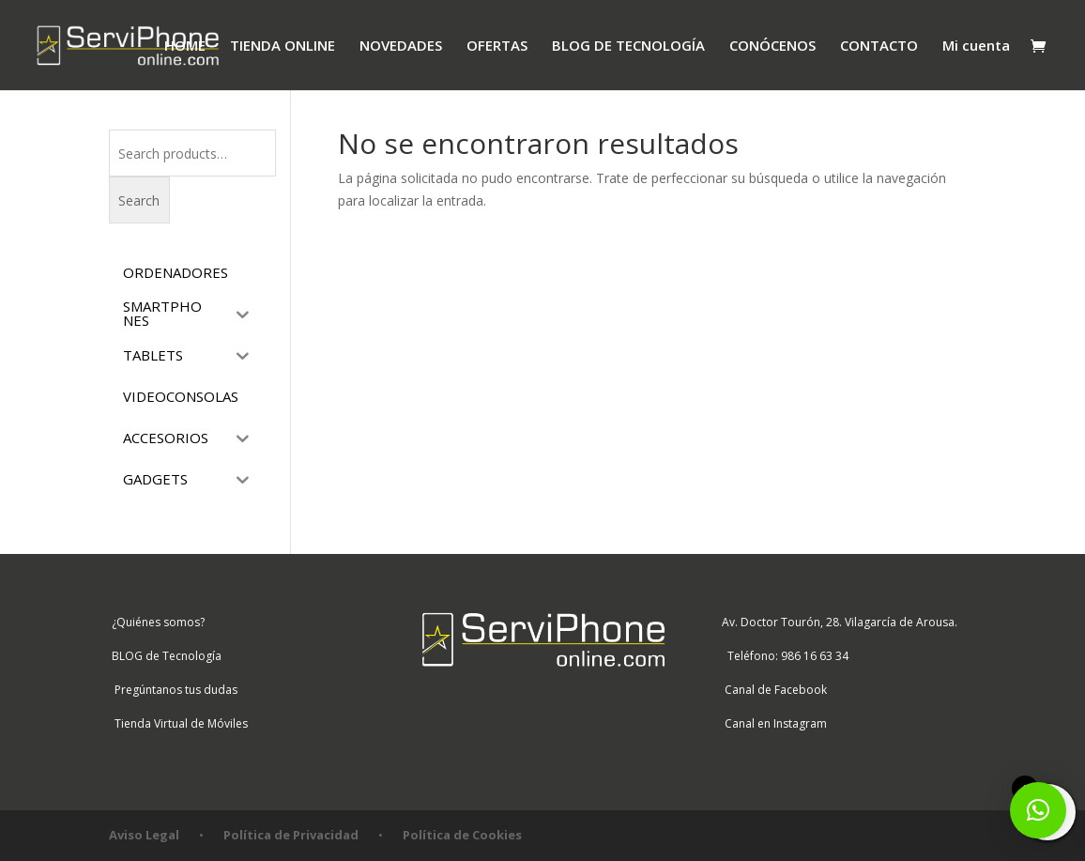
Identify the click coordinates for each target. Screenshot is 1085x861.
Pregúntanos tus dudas (173, 690)
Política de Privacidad (291, 834)
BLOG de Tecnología (165, 656)
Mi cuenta (976, 46)
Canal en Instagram (773, 723)
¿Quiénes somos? (157, 622)
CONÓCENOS (772, 46)
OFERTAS (496, 46)
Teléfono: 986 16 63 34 (783, 656)
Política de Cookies (462, 834)
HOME (185, 46)
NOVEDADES (400, 46)
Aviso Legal (144, 834)
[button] (1038, 810)
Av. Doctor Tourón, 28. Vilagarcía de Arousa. (838, 622)
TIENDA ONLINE (282, 46)
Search (139, 200)
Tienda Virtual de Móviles (178, 723)
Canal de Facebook (773, 690)
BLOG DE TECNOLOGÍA (628, 46)
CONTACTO (879, 46)
